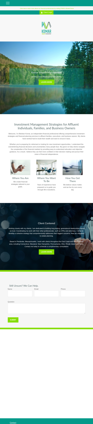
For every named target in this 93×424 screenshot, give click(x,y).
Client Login (46, 12)
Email (36, 289)
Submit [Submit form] (13, 320)
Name (10, 289)
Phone (63, 289)
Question (11, 302)
